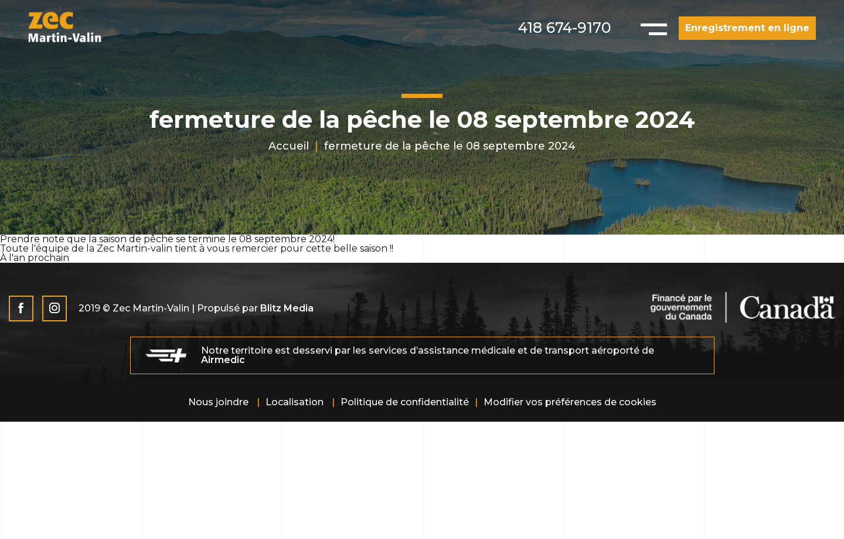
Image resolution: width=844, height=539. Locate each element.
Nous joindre (218, 402)
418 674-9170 (564, 28)
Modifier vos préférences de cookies (570, 402)
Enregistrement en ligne (747, 27)
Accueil (288, 146)
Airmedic (223, 359)
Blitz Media (287, 308)
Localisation (295, 402)
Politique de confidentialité (405, 402)
